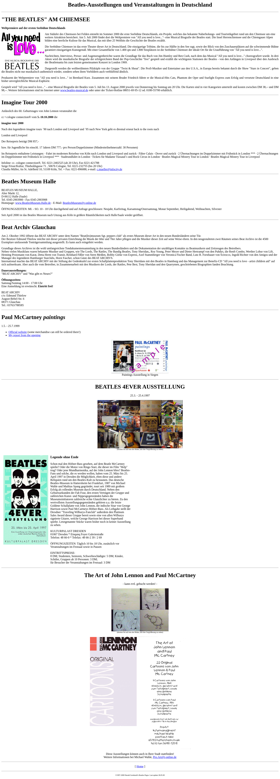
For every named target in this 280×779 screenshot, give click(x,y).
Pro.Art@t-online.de (164, 757)
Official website (18, 332)
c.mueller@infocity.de (109, 169)
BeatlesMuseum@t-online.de (79, 202)
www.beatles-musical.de (74, 90)
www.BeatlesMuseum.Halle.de (33, 202)
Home (139, 766)
